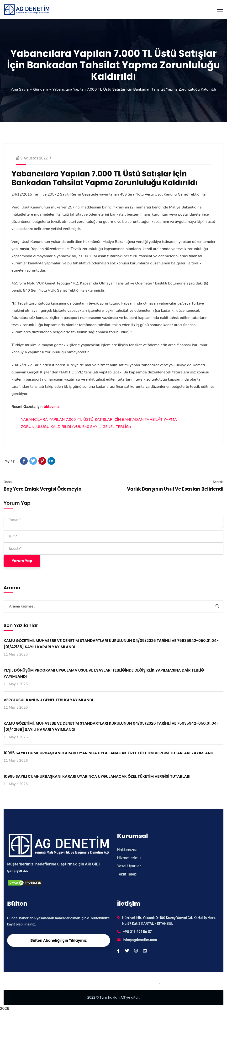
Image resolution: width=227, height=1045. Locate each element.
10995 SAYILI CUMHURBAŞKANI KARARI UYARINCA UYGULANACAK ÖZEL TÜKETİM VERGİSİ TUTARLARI (97, 776)
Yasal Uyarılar (129, 866)
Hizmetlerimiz (129, 858)
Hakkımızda (127, 850)
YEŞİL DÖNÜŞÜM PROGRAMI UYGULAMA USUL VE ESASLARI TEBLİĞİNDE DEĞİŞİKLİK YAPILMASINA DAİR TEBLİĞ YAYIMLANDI (104, 673)
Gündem (40, 89)
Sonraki (218, 482)
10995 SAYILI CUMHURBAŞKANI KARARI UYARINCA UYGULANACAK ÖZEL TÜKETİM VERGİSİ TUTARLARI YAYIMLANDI (109, 753)
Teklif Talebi (127, 874)
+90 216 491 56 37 (137, 932)
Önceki (8, 482)
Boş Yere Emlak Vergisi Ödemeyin (42, 489)
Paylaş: (9, 461)
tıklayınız (51, 406)
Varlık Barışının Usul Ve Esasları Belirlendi (175, 489)
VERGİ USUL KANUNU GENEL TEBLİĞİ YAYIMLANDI (48, 700)
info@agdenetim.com (140, 940)
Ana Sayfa (20, 89)
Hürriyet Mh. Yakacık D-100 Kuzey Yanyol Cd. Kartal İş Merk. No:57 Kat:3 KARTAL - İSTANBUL (169, 921)
